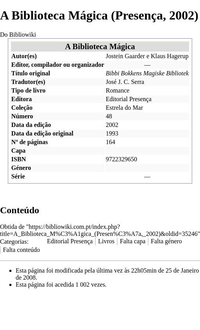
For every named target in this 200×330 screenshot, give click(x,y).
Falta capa (132, 241)
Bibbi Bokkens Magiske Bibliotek (147, 73)
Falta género (166, 241)
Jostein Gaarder (125, 56)
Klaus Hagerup (169, 56)
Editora (21, 99)
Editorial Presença (128, 99)
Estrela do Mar (124, 107)
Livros (106, 241)
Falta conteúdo (21, 249)
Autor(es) (24, 56)
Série (18, 176)
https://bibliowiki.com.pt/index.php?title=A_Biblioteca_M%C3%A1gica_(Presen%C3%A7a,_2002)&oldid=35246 (99, 230)
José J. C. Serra (125, 81)
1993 (112, 133)
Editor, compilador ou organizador (57, 64)
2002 (112, 124)
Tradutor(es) (28, 81)
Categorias (13, 241)
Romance (117, 90)
